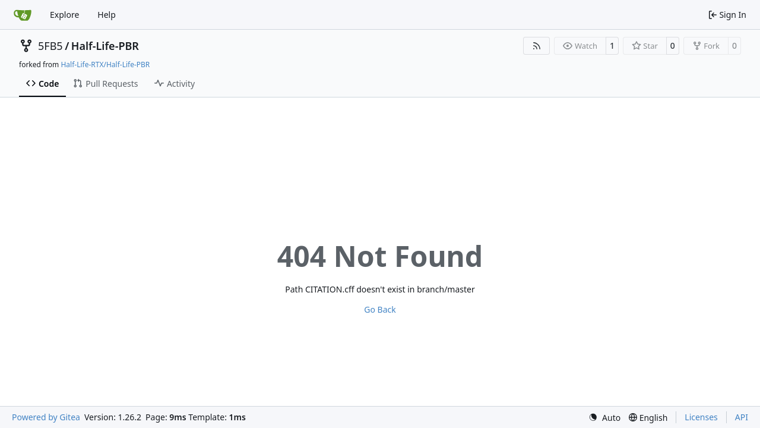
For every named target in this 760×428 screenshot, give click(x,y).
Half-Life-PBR (105, 46)
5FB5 (50, 46)
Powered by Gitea (46, 417)
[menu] (604, 417)
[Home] (22, 15)
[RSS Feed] (536, 46)
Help (106, 14)
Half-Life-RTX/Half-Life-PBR (105, 64)
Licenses (701, 417)
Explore (64, 14)
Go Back (379, 309)
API (741, 417)
